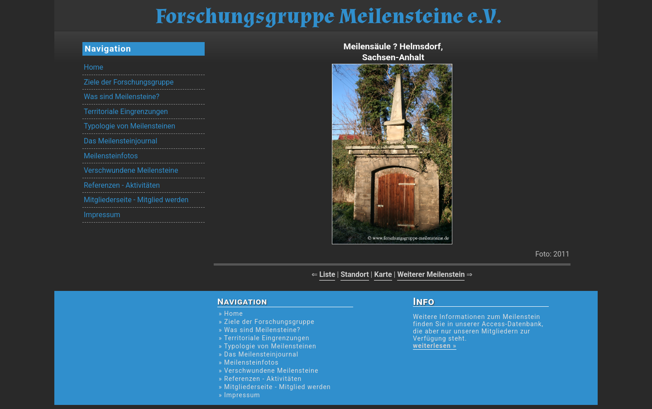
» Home (231, 313)
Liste (327, 274)
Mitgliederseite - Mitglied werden (136, 199)
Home (93, 67)
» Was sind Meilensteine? (259, 329)
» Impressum (239, 395)
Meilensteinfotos (111, 156)
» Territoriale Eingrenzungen (264, 338)
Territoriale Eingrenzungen (126, 111)
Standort (354, 274)
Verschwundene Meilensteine (131, 170)
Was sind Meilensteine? (121, 96)
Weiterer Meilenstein (431, 274)
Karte (383, 274)
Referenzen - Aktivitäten (122, 185)
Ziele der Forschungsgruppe (128, 82)
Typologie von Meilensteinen (129, 126)
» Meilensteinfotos (249, 362)
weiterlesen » (434, 345)
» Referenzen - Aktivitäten (260, 378)
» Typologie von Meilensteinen (267, 346)
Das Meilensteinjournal (120, 141)
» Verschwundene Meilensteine (268, 370)
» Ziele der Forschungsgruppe (267, 321)
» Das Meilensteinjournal (258, 354)
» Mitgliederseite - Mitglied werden (275, 386)
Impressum (102, 214)
